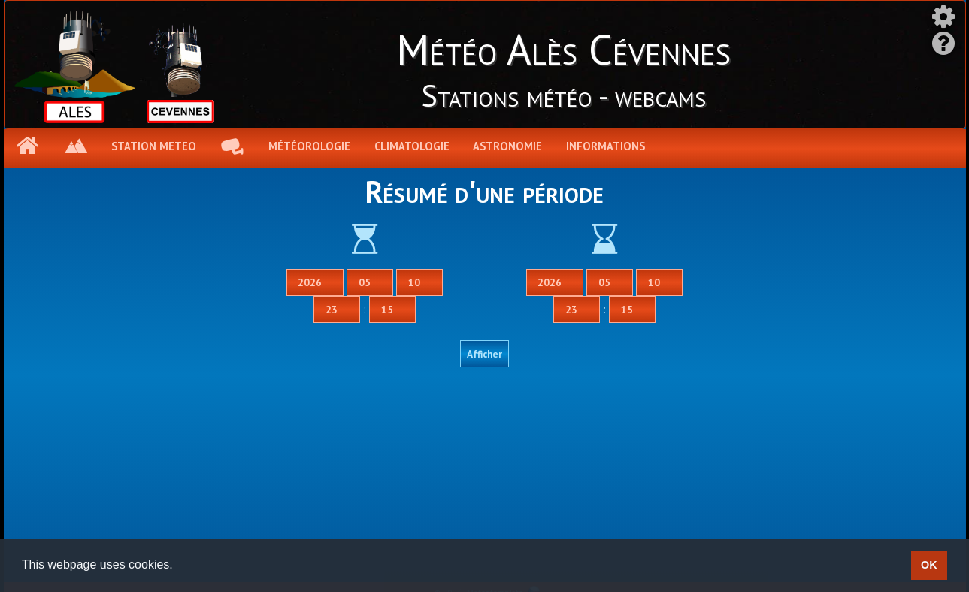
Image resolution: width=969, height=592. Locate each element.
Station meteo (153, 146)
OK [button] (929, 565)
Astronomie (507, 146)
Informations (605, 146)
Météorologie (309, 146)
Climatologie (412, 146)
